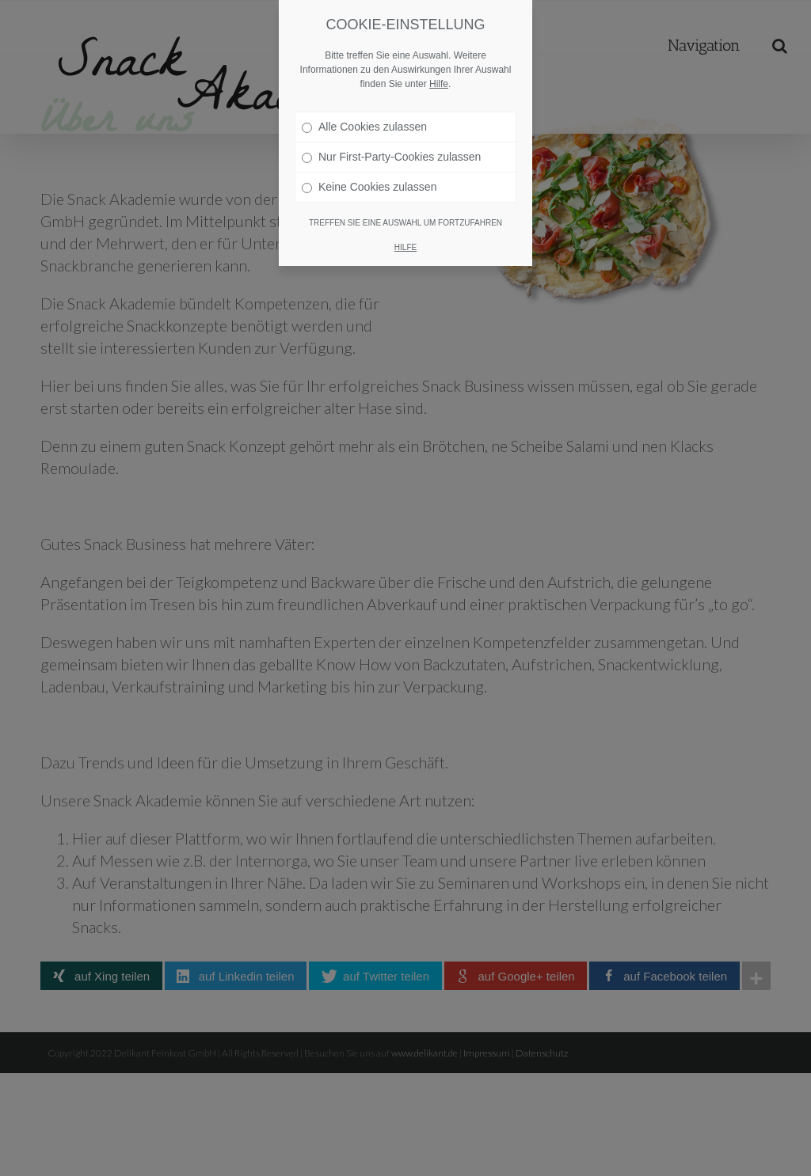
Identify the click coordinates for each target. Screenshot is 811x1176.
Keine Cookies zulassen (369, 186)
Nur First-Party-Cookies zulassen (391, 156)
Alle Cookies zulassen (364, 126)
